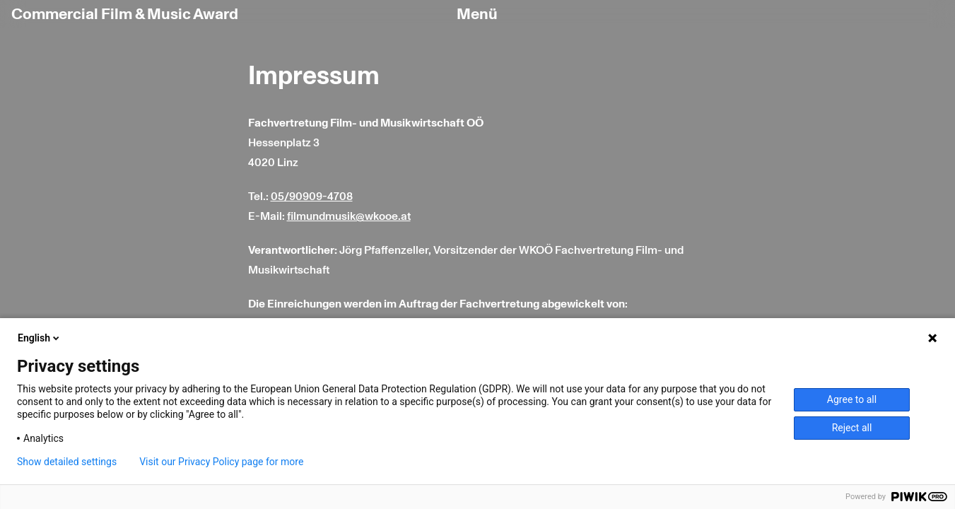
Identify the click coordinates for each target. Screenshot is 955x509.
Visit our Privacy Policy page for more (221, 461)
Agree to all (852, 399)
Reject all (852, 427)
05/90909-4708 (312, 196)
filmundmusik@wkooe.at (349, 216)
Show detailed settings (67, 461)
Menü (477, 14)
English (39, 338)
